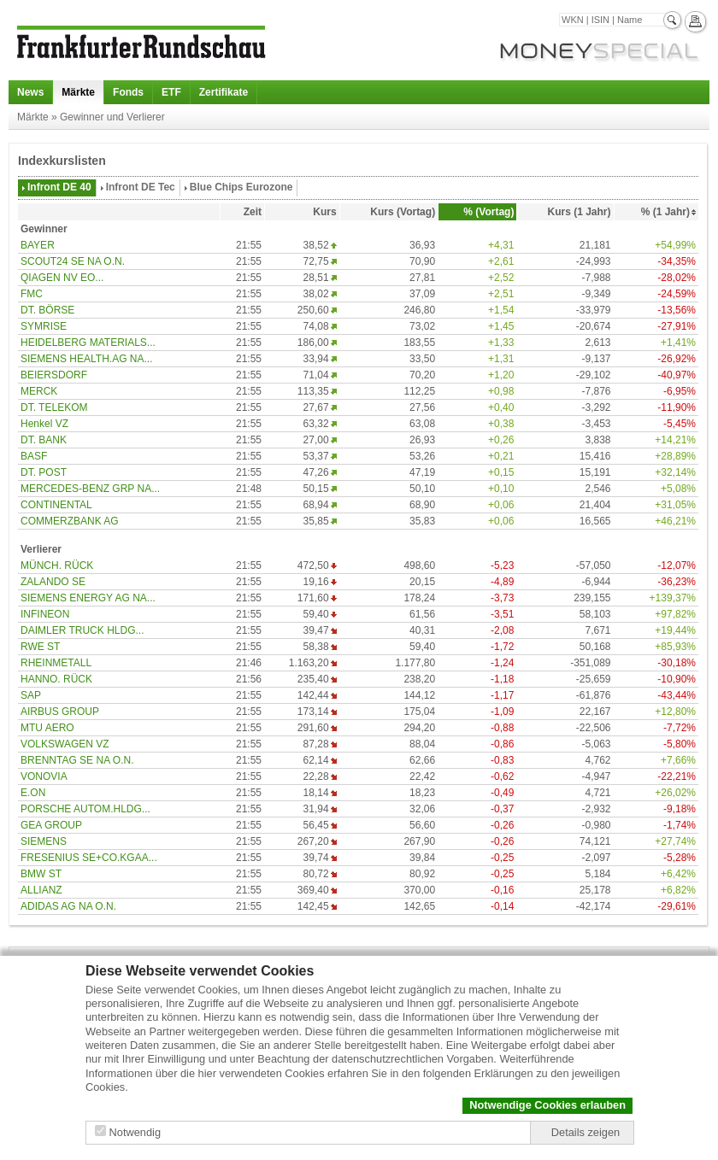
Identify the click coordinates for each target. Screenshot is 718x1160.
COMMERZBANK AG (70, 521)
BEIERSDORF (54, 375)
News (30, 92)
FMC (32, 294)
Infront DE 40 (59, 187)
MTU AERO (47, 728)
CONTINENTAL (56, 505)
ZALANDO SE (53, 582)
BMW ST (41, 874)
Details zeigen (585, 1132)
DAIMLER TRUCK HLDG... (82, 630)
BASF (34, 456)
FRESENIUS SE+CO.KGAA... (89, 858)
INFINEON (45, 614)
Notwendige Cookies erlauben (547, 1104)
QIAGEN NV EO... (62, 278)
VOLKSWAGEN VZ (65, 744)
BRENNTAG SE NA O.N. (77, 760)
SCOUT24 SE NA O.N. (73, 261)
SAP (31, 695)
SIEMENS (44, 841)
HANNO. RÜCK (56, 679)
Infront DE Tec (140, 187)
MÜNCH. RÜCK (57, 565)
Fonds (128, 92)
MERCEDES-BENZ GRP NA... (90, 489)
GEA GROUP (51, 825)
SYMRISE (44, 326)
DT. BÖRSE (47, 310)
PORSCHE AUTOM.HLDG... (85, 809)
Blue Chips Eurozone (241, 187)
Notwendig (135, 1132)
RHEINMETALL (56, 663)
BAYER (38, 245)
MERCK (39, 391)
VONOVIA (44, 776)
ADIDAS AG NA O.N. (68, 906)
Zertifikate (223, 92)
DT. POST (44, 472)
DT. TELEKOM (54, 407)
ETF (171, 92)
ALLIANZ (41, 890)
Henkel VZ (44, 424)
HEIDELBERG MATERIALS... (88, 343)
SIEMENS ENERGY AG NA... (88, 598)
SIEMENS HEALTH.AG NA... (86, 359)
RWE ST (40, 647)
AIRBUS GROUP (60, 712)
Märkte (78, 92)
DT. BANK (44, 440)
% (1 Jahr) (665, 212)
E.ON (33, 793)
